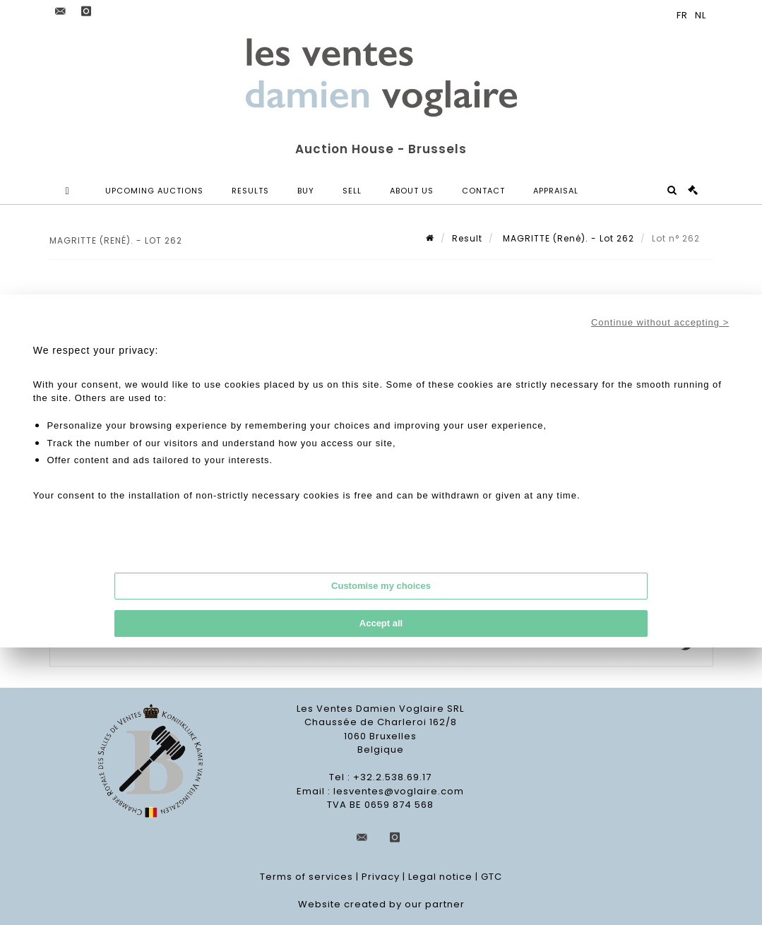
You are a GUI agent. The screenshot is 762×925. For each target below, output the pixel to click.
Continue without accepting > (660, 322)
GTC (491, 876)
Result (467, 238)
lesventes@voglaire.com (398, 791)
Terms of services (306, 876)
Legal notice (440, 876)
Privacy (381, 876)
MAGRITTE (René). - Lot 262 (567, 238)
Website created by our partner (381, 904)
